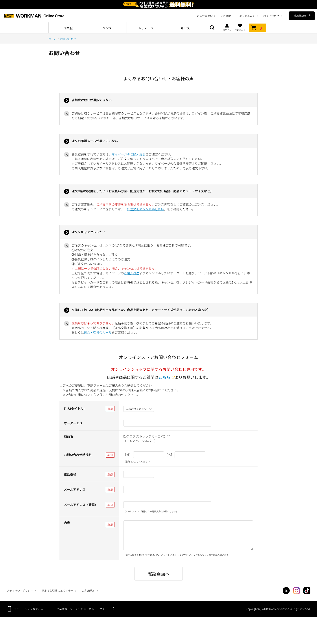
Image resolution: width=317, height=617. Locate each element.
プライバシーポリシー (20, 590)
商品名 (68, 436)
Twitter (286, 590)
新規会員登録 (205, 16)
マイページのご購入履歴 (129, 154)
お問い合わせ (271, 16)
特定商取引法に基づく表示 (57, 590)
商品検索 (212, 27)
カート (257, 28)
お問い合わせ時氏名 (78, 454)
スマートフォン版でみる (28, 609)
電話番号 (70, 474)
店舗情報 (300, 16)
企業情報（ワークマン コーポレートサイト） (83, 609)
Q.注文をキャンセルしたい (145, 209)
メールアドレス (74, 489)
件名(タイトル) (74, 408)
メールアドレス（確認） (81, 504)
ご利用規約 (88, 590)
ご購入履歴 (131, 273)
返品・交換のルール (98, 332)
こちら (164, 377)
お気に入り (239, 27)
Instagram (296, 590)
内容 (67, 522)
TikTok (306, 590)
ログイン (227, 27)
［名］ (169, 454)
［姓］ (128, 454)
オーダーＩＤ (73, 423)
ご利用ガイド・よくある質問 (238, 16)
